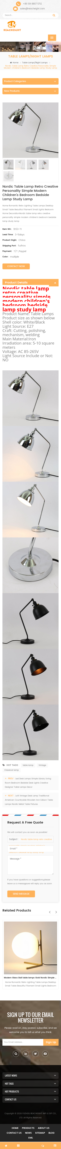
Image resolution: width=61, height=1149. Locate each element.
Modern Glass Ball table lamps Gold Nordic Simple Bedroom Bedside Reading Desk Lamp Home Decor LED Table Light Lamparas (30, 977)
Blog (51, 1133)
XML (30, 1138)
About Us (43, 1128)
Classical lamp (11, 770)
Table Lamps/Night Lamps (34, 62)
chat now (30, 1143)
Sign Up (51, 1042)
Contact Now (16, 266)
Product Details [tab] (30, 282)
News (28, 1133)
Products (28, 1128)
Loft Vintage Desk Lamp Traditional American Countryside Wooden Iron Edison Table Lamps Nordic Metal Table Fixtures (29, 800)
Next (55, 910)
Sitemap (40, 1133)
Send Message (21, 894)
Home (14, 62)
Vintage (42, 765)
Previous (48, 910)
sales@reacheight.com (32, 8)
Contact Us (14, 1133)
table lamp (28, 765)
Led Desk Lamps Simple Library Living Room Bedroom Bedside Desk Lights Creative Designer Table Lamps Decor (28, 783)
